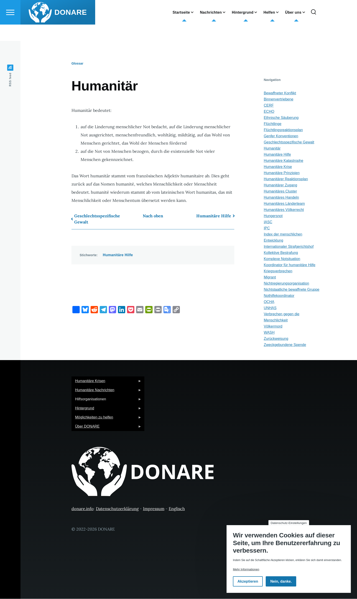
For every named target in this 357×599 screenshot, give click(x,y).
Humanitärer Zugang (280, 185)
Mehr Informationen (246, 569)
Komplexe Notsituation (282, 259)
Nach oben (153, 216)
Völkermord (273, 326)
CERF (269, 106)
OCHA (269, 302)
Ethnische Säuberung (281, 118)
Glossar (77, 63)
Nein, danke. (281, 581)
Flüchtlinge (272, 124)
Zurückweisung (276, 339)
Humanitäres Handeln (281, 198)
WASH (269, 333)
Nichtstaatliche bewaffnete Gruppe (291, 290)
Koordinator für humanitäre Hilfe (289, 265)
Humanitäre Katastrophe (283, 161)
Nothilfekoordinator (279, 296)
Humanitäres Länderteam (284, 204)
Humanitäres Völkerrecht (284, 210)
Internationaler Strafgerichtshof (289, 247)
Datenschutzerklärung (117, 508)
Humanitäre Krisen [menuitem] (106, 382)
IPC (267, 228)
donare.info (82, 508)
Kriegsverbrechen (278, 271)
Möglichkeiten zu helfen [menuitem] (106, 419)
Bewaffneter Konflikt (280, 93)
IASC (268, 222)
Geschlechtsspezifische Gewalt (97, 219)
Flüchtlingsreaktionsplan (283, 130)
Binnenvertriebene (278, 99)
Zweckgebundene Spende (285, 345)
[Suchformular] (313, 28)
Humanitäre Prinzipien (281, 173)
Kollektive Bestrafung (281, 253)
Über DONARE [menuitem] (106, 428)
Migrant (270, 277)
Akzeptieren (247, 581)
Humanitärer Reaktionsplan (286, 179)
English (138, 10)
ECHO (269, 112)
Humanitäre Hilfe (213, 216)
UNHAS (270, 308)
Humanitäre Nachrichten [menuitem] (106, 391)
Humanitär (272, 148)
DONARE (70, 29)
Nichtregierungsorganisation (286, 284)
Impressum (153, 508)
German (138, 4)
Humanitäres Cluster (280, 191)
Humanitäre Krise (278, 167)
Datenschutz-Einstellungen (289, 523)
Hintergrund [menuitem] (106, 409)
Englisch (177, 508)
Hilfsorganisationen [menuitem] (106, 400)
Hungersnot (273, 216)
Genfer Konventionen (281, 136)
